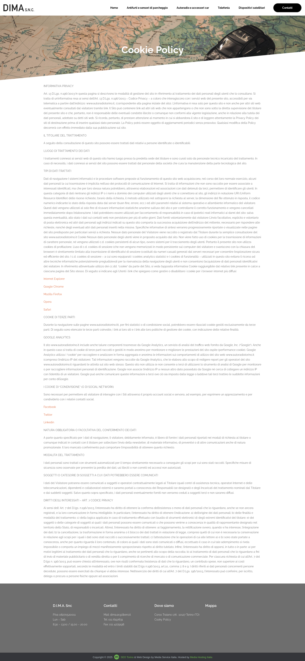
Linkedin (49, 422)
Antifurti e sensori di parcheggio (147, 7)
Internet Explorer (54, 278)
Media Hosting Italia (201, 657)
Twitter (48, 414)
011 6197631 (115, 619)
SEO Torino (127, 657)
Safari (47, 309)
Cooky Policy (162, 619)
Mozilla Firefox (53, 294)
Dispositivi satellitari (252, 7)
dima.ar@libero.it (120, 614)
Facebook (50, 406)
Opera (48, 301)
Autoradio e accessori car (193, 7)
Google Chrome (54, 286)
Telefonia (224, 7)
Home (114, 7)
